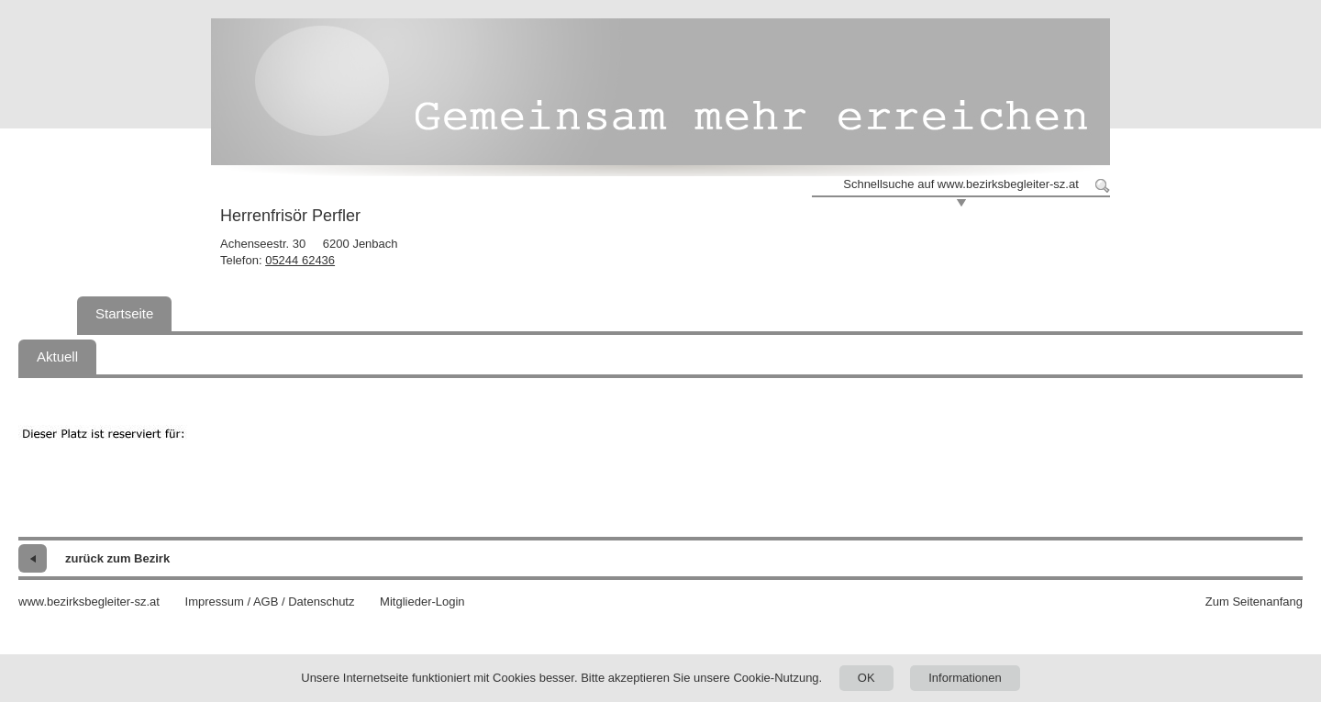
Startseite (124, 313)
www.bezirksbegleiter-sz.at (89, 601)
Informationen (965, 678)
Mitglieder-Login (422, 601)
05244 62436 (300, 260)
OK (866, 678)
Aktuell (57, 356)
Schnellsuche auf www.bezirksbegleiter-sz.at (961, 184)
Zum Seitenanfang (1254, 601)
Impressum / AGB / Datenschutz (270, 601)
